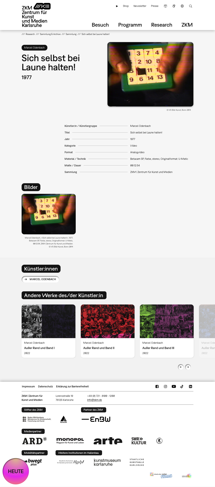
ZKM (187, 25)
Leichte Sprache (165, 6)
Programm (130, 25)
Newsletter (140, 5)
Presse (154, 5)
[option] (50, 222)
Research (161, 25)
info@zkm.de (94, 399)
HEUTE (16, 471)
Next (188, 367)
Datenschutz (45, 386)
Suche (190, 6)
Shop (126, 5)
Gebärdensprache (174, 6)
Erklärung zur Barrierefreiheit (72, 386)
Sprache (182, 6)
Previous (181, 367)
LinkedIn (190, 386)
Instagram (165, 386)
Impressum (28, 386)
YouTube (174, 386)
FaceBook (157, 386)
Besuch (100, 25)
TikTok (182, 386)
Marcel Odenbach (43, 279)
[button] (150, 74)
